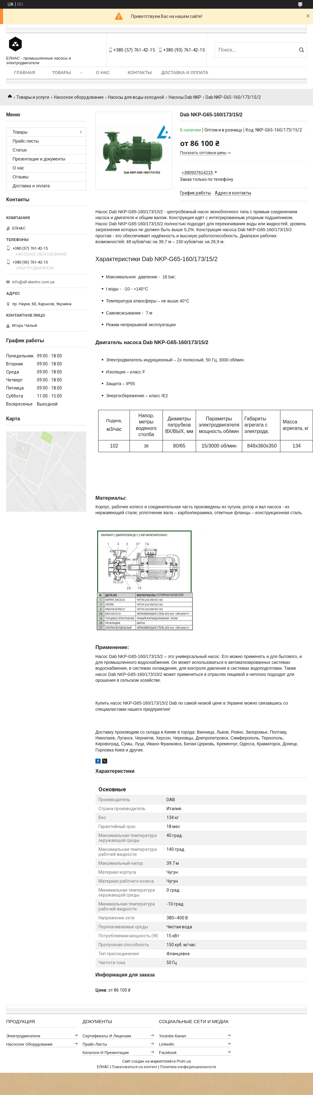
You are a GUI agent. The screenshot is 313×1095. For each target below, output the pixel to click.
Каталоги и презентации (105, 1052)
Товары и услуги (32, 97)
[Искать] (301, 50)
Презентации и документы (39, 158)
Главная (24, 72)
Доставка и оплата (184, 72)
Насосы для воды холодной (136, 97)
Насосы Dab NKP (185, 97)
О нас (103, 72)
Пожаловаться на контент (134, 1067)
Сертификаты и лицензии (106, 1036)
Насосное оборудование (79, 97)
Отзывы (20, 176)
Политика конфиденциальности (188, 1067)
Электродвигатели (23, 1036)
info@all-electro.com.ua (33, 282)
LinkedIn (166, 1044)
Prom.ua (184, 1061)
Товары (61, 72)
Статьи (19, 150)
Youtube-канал (172, 1036)
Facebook (168, 1052)
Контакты (140, 72)
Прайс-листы (26, 141)
